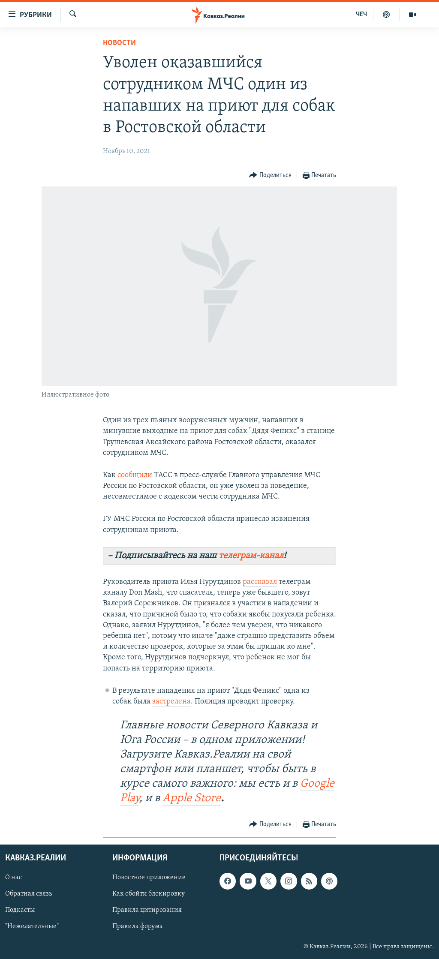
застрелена (171, 701)
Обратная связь (28, 894)
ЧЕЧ (361, 14)
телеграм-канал (251, 555)
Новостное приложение (149, 878)
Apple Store (191, 798)
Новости (119, 43)
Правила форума (137, 926)
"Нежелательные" (32, 926)
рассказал (260, 582)
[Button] (270, 175)
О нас (13, 878)
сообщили (134, 475)
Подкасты (20, 910)
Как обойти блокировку (148, 894)
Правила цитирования (147, 910)
